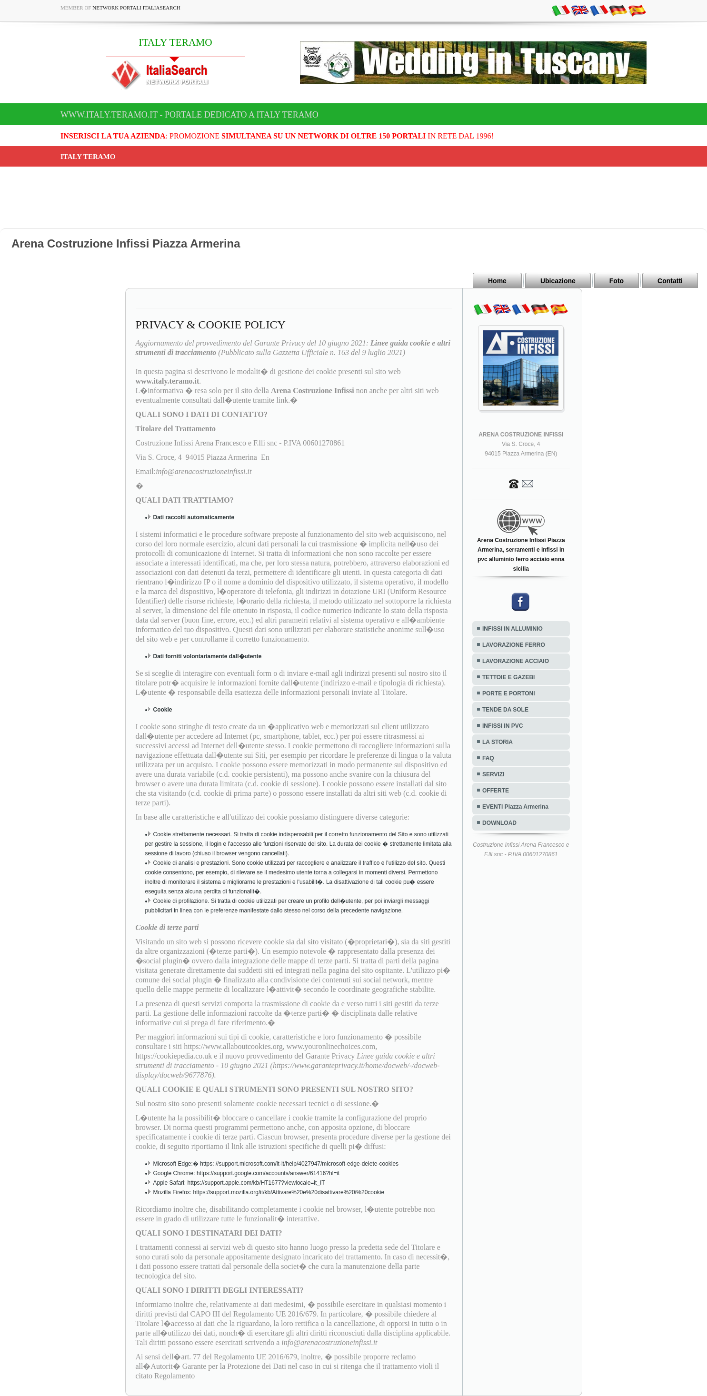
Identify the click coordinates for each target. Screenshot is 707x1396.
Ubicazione (558, 281)
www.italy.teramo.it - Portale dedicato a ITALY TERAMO (189, 114)
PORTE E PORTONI (508, 693)
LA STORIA (497, 742)
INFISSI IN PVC (502, 726)
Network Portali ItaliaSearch (136, 7)
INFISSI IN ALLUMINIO (512, 628)
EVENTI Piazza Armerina (515, 806)
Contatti (670, 281)
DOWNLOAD (499, 823)
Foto (616, 281)
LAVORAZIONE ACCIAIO (515, 661)
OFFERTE (495, 790)
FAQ (488, 758)
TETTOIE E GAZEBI (508, 677)
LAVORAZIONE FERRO (513, 645)
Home (497, 281)
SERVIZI (493, 774)
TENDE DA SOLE (505, 709)
